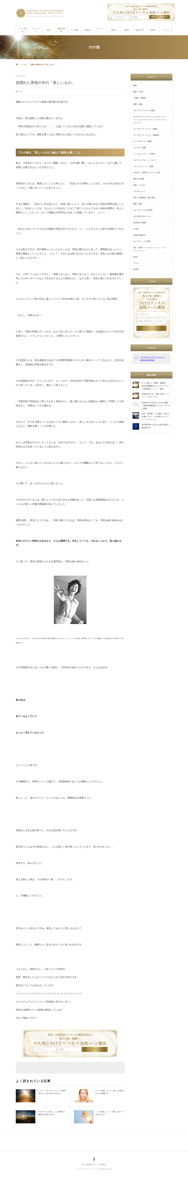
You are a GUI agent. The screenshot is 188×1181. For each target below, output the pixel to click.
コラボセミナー (139, 182)
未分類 (135, 253)
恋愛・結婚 (137, 102)
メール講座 (74, 29)
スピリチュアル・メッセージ (144, 153)
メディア (166, 29)
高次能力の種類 (139, 210)
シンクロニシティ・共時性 (143, 148)
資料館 (126, 29)
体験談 (113, 29)
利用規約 (103, 1165)
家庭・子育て (138, 91)
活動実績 (87, 29)
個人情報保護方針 (88, 1165)
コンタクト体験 (139, 142)
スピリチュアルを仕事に (143, 199)
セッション (99, 29)
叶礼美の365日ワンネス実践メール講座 (70, 1037)
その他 (24, 64)
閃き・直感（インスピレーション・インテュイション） (150, 234)
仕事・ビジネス (139, 176)
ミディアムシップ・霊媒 (143, 159)
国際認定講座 (61, 29)
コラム (135, 247)
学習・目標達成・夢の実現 (143, 187)
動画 (134, 85)
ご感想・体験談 (139, 96)
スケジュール (35, 29)
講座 (48, 29)
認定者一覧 (140, 29)
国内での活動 (138, 170)
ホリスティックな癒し (142, 227)
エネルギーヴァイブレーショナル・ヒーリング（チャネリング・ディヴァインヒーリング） (150, 116)
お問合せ (153, 29)
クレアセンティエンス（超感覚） (146, 131)
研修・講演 (137, 193)
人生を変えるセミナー (142, 204)
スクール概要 (22, 29)
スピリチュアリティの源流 (143, 108)
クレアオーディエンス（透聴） (145, 125)
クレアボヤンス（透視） (143, 136)
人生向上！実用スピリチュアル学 (146, 165)
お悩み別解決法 (139, 221)
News (135, 241)
